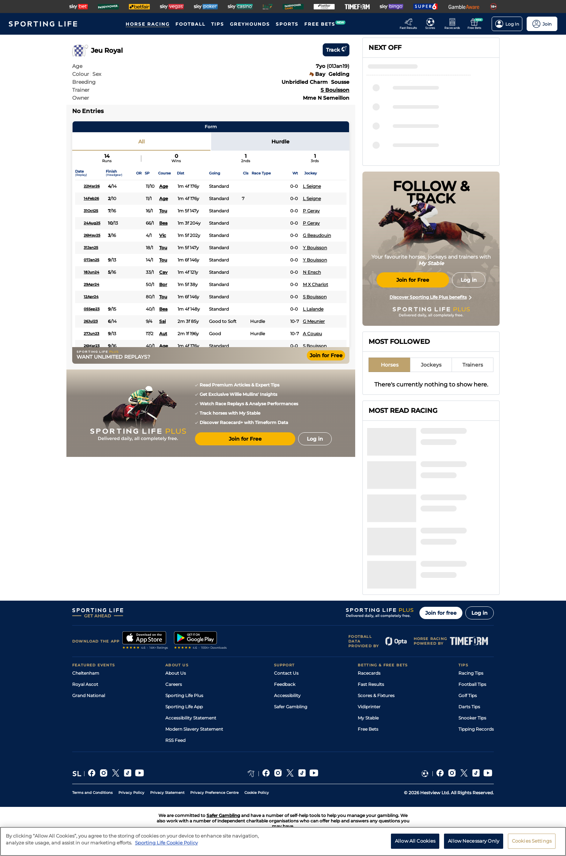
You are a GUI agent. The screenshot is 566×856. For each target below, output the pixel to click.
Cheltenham (85, 673)
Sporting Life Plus (184, 695)
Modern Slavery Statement (194, 729)
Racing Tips (470, 673)
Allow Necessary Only (473, 845)
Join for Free (326, 355)
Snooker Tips (472, 718)
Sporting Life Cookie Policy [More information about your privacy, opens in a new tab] (166, 847)
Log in (479, 613)
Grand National (88, 695)
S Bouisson (335, 90)
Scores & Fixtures (376, 695)
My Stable (368, 718)
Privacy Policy (131, 792)
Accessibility (287, 695)
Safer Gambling (290, 706)
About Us (175, 673)
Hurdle (280, 141)
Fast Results (371, 684)
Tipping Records (476, 729)
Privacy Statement (167, 792)
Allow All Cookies (415, 845)
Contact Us (286, 673)
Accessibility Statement (190, 718)
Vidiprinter (369, 706)
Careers (173, 684)
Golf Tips (467, 695)
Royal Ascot (85, 684)
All (141, 141)
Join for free (441, 613)
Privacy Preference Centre (214, 792)
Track (336, 50)
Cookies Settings (532, 845)
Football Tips (472, 684)
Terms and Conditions (92, 792)
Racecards (369, 673)
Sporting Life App (184, 706)
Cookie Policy (256, 792)
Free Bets (368, 729)
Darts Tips (469, 706)
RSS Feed (175, 740)
